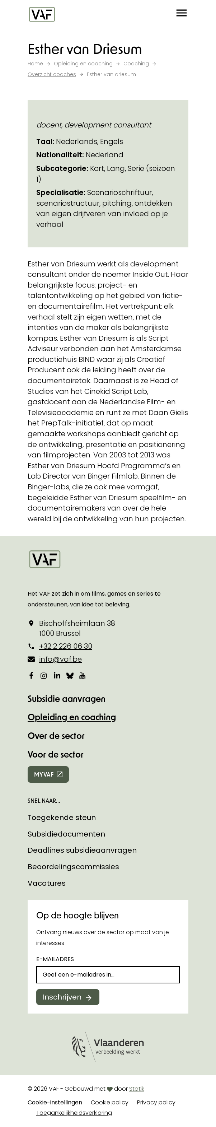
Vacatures (47, 883)
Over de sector (56, 735)
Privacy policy (156, 1102)
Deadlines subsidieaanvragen (82, 850)
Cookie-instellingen (55, 1102)
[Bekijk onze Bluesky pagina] (70, 675)
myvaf (44, 774)
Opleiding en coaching (72, 717)
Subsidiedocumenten (66, 834)
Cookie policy (109, 1102)
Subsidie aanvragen (66, 698)
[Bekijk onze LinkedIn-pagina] (57, 675)
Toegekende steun (62, 817)
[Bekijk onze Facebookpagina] (31, 675)
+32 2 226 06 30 (65, 646)
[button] (181, 14)
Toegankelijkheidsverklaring (74, 1113)
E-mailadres (55, 959)
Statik (136, 1089)
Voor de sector (56, 754)
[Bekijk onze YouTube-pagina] (82, 675)
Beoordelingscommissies (73, 867)
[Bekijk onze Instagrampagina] (44, 675)
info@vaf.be (60, 659)
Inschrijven (62, 997)
